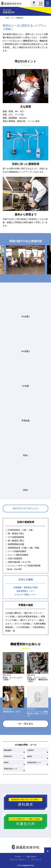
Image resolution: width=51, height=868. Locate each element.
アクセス (18, 857)
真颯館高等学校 (11, 3)
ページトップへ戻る (47, 850)
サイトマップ (36, 860)
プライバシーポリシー (18, 860)
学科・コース (10, 18)
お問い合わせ (31, 857)
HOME (3, 18)
